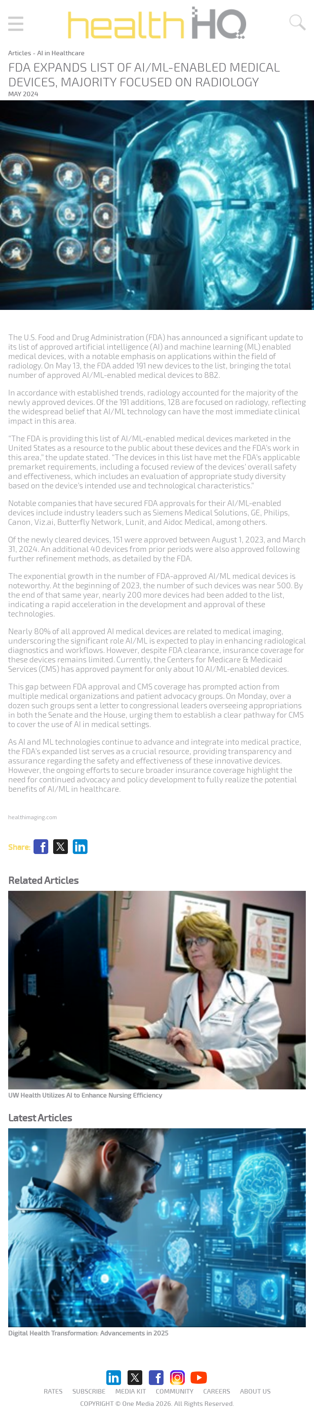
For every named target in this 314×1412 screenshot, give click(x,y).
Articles (20, 53)
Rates (53, 1391)
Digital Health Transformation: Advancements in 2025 (88, 1333)
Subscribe (88, 1391)
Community (174, 1391)
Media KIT (130, 1391)
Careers (216, 1391)
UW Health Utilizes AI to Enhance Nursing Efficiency (85, 1095)
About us (255, 1391)
